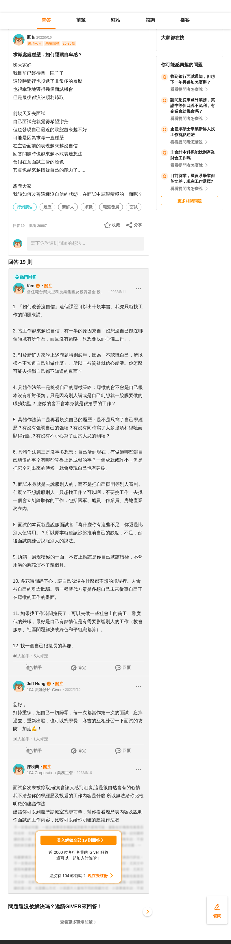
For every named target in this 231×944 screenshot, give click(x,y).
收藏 (116, 225)
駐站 (115, 20)
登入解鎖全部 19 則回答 (78, 840)
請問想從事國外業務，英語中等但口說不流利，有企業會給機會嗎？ (192, 105)
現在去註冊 (98, 875)
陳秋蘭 (33, 766)
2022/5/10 (44, 37)
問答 (46, 20)
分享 (138, 225)
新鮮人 (68, 207)
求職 (88, 207)
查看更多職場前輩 (76, 922)
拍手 (38, 667)
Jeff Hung (36, 683)
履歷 (47, 207)
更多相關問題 (190, 201)
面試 (134, 207)
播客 (185, 20)
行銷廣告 (25, 207)
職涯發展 (111, 207)
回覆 (127, 667)
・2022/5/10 (71, 690)
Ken (30, 285)
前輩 (81, 20)
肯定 (82, 667)
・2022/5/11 (116, 292)
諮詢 (150, 20)
